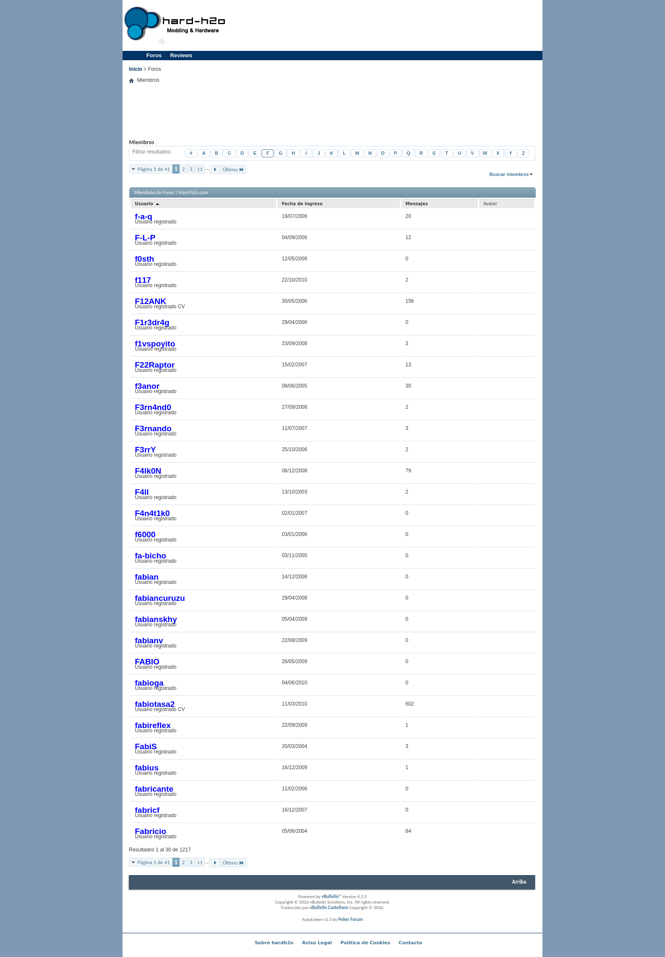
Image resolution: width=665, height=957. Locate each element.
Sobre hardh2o (273, 943)
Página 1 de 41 (153, 169)
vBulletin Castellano (329, 907)
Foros (154, 55)
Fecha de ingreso (302, 203)
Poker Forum (350, 919)
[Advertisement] (386, 25)
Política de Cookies (365, 943)
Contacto (410, 943)
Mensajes (416, 203)
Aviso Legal (317, 943)
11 (200, 169)
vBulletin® (331, 896)
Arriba (519, 882)
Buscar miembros (509, 174)
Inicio (135, 69)
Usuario (147, 203)
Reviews (181, 55)
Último (233, 169)
